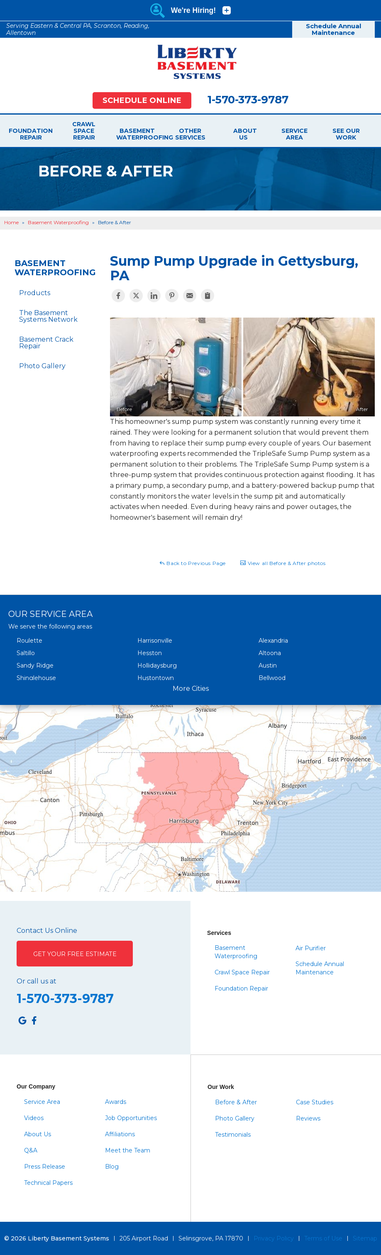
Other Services (190, 134)
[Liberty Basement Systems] (190, 62)
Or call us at (36, 981)
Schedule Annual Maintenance (333, 29)
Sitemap (365, 1238)
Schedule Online (142, 100)
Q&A (30, 1150)
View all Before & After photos (283, 563)
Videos (34, 1118)
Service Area (294, 134)
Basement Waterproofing (137, 134)
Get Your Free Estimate (75, 954)
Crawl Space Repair (83, 131)
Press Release (44, 1166)
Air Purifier (311, 948)
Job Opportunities (131, 1118)
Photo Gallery (42, 366)
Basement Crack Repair (46, 342)
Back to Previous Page (192, 563)
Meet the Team (127, 1150)
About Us (243, 134)
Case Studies (314, 1102)
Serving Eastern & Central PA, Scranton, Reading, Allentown (77, 29)
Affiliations (120, 1134)
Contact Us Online (47, 930)
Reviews (308, 1118)
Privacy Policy (274, 1238)
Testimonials (233, 1134)
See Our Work (346, 134)
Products (34, 293)
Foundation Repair (31, 134)
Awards (115, 1102)
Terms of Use (323, 1238)
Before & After (236, 1102)
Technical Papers (48, 1183)
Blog (112, 1166)
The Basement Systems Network (48, 316)
